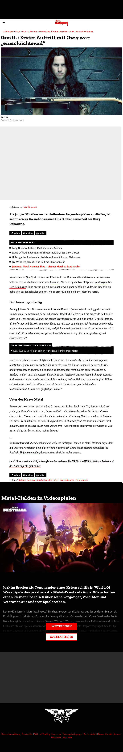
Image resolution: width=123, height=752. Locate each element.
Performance (82, 479)
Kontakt (109, 734)
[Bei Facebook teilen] (15, 233)
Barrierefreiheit (90, 734)
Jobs (65, 737)
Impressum (56, 734)
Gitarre (22, 479)
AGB (70, 737)
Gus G (40, 479)
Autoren (117, 734)
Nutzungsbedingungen (73, 734)
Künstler (48, 479)
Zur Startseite (61, 636)
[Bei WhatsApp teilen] (40, 233)
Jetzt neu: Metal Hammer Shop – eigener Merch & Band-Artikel (46, 266)
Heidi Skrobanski (30, 207)
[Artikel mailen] (28, 233)
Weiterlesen (62, 626)
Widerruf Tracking (42, 734)
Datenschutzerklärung (11, 734)
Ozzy (56, 479)
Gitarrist (31, 479)
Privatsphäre (27, 734)
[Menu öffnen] (3, 23)
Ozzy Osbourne (67, 479)
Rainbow (76, 309)
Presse (101, 734)
